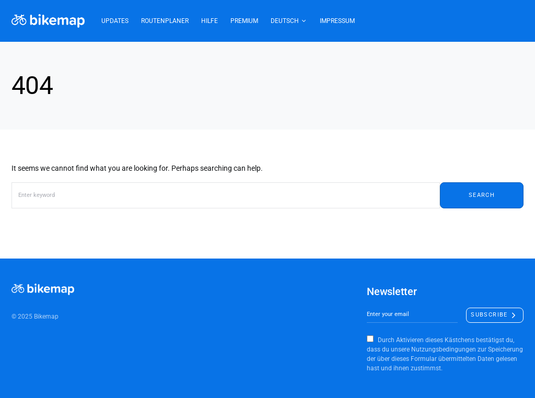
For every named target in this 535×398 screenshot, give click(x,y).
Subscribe (489, 314)
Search (482, 195)
